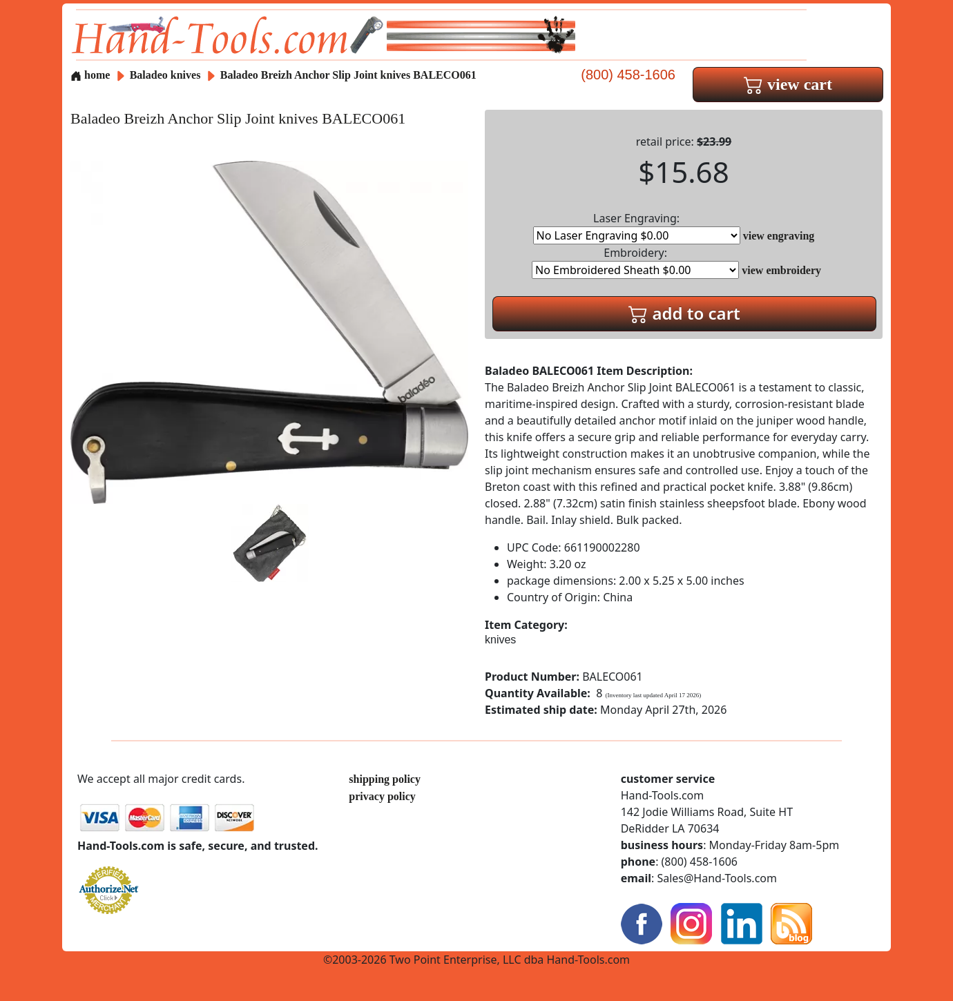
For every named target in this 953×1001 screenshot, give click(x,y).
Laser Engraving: (636, 227)
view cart (788, 84)
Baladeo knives (165, 75)
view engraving (779, 236)
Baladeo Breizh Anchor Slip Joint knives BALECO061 (348, 75)
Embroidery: (635, 262)
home (90, 75)
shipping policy (385, 779)
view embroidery (781, 270)
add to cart (684, 313)
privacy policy (382, 796)
